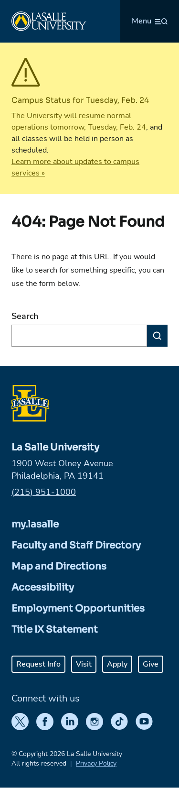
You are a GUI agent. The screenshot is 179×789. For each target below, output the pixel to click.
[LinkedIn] (69, 721)
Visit (84, 664)
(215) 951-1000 (43, 492)
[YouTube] (144, 721)
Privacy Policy (96, 763)
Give (150, 664)
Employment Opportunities (78, 608)
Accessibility (42, 587)
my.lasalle (35, 524)
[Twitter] (20, 721)
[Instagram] (94, 721)
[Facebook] (44, 721)
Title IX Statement (54, 630)
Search (24, 316)
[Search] (157, 336)
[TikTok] (119, 721)
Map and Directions (58, 566)
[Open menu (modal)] (149, 21)
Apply (117, 664)
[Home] (48, 21)
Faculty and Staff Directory (76, 545)
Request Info (38, 664)
